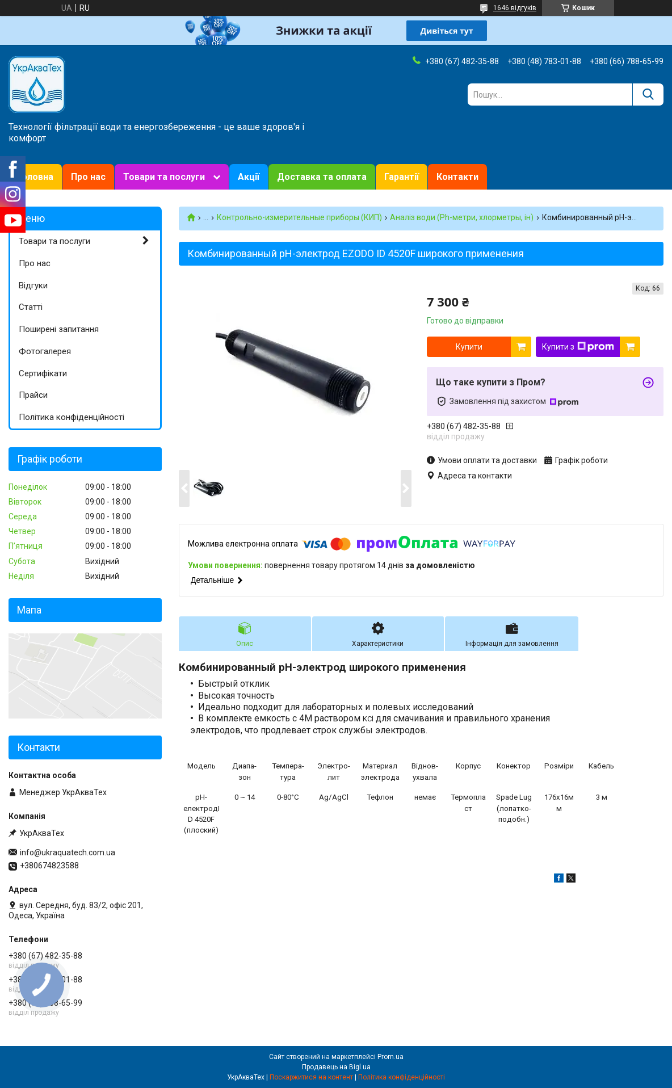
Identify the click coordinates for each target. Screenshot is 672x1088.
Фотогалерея (45, 351)
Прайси (33, 395)
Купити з (578, 347)
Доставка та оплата (322, 176)
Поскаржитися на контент (311, 1077)
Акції (248, 176)
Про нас (88, 176)
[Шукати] (647, 94)
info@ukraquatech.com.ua (67, 852)
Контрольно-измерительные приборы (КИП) (299, 217)
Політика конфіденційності (71, 417)
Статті (31, 307)
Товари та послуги (164, 176)
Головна (35, 176)
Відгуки (33, 285)
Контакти (457, 176)
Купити (469, 346)
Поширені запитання (59, 329)
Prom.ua (390, 1057)
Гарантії (401, 176)
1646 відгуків (514, 8)
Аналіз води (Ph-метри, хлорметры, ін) (462, 217)
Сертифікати (43, 373)
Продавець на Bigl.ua (336, 1067)
